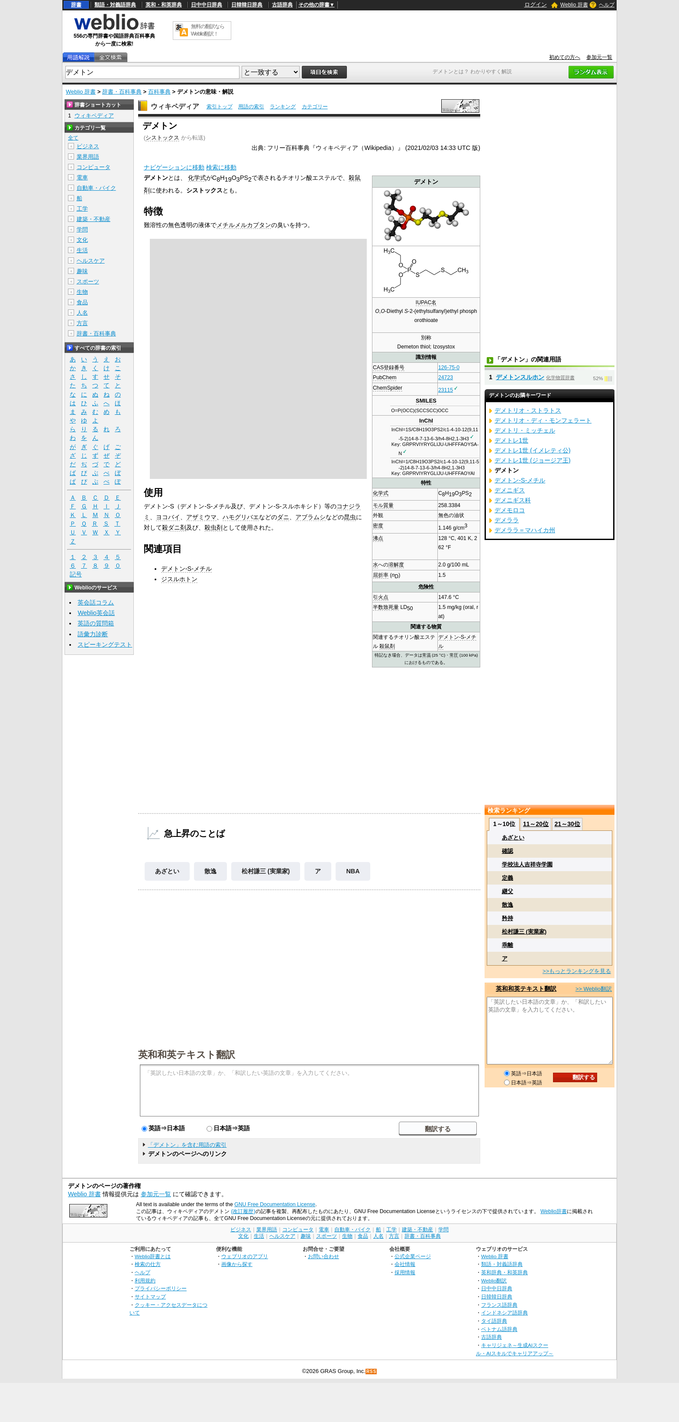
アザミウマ (201, 517)
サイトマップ (150, 1296)
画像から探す (236, 1264)
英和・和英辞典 (164, 5)
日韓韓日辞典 (246, 5)
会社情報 (404, 1264)
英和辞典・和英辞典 (504, 1272)
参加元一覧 (599, 57)
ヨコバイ (168, 517)
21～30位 (567, 823)
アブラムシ (310, 517)
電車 (82, 177)
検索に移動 (221, 167)
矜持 (507, 918)
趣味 (82, 271)
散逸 (210, 871)
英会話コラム (96, 602)
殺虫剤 (213, 527)
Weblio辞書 (553, 1211)
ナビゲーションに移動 (174, 167)
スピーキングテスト (105, 644)
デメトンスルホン (520, 377)
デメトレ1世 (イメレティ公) (533, 450)
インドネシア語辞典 (504, 1312)
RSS (371, 1371)
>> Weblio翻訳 (594, 989)
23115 (445, 390)
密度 (378, 526)
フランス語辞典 (499, 1305)
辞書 (76, 5)
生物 (82, 292)
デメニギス (510, 490)
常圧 (453, 655)
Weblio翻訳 (494, 1280)
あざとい (167, 871)
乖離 (507, 945)
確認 (507, 851)
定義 (507, 878)
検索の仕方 (148, 1264)
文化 (82, 240)
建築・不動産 (93, 219)
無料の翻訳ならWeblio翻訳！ (207, 30)
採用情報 (404, 1272)
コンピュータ (93, 167)
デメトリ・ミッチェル (525, 430)
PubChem (384, 377)
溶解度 (396, 565)
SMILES (426, 400)
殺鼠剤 (387, 646)
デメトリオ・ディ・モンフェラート (543, 420)
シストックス (162, 137)
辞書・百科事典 (122, 91)
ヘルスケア (91, 260)
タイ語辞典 (494, 1321)
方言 (82, 323)
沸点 (378, 538)
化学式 (380, 493)
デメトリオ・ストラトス (528, 410)
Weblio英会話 (96, 612)
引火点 (380, 597)
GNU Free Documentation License (274, 1204)
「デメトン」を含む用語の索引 (187, 1145)
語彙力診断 (93, 634)
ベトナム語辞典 (499, 1329)
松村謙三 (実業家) (266, 871)
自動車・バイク (96, 188)
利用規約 (145, 1280)
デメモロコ (510, 510)
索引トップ (220, 107)
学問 (82, 229)
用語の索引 (251, 107)
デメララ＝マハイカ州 (525, 530)
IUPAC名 (426, 302)
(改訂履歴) (243, 1211)
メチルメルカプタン (244, 224)
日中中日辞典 (206, 5)
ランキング (283, 107)
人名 (82, 312)
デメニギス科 (513, 500)
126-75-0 (448, 367)
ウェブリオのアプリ (244, 1256)
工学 (82, 208)
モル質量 (383, 505)
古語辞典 (282, 5)
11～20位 (536, 823)
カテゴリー (315, 107)
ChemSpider (387, 388)
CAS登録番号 (388, 367)
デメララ (507, 520)
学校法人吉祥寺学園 (527, 864)
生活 (82, 250)
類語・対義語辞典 (115, 5)
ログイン (535, 4)
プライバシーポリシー (161, 1288)
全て (73, 137)
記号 (76, 574)
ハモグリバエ (241, 517)
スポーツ (88, 281)
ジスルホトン (179, 579)
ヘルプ (606, 5)
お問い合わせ (323, 1256)
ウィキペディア (175, 106)
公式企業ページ (412, 1256)
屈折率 (380, 575)
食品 (82, 302)
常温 (426, 655)
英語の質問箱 (96, 623)
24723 (445, 377)
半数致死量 (386, 607)
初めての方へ (564, 57)
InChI (426, 420)
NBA (352, 871)
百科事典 (159, 91)
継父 (507, 891)
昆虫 (350, 517)
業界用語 (88, 156)
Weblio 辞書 (574, 5)
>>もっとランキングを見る (577, 971)
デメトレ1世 (511, 440)
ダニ (283, 517)
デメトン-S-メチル (186, 568)
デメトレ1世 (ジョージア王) (533, 460)
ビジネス (88, 146)
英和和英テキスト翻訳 (186, 1054)
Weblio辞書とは (153, 1256)
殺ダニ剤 (174, 527)
